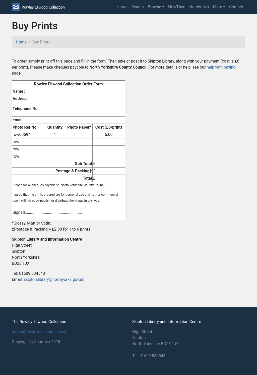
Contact (236, 7)
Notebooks (199, 7)
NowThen (176, 7)
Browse (154, 7)
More (217, 7)
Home (122, 7)
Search (138, 7)
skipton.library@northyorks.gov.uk (54, 279)
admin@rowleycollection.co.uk (39, 331)
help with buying (221, 67)
